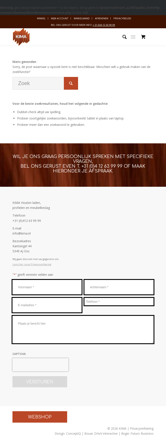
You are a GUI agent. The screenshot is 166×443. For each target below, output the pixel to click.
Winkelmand (82, 18)
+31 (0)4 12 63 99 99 (101, 166)
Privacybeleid (122, 18)
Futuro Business (142, 433)
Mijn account (59, 18)
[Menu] (133, 37)
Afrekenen (101, 18)
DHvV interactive (106, 433)
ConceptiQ (73, 433)
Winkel (41, 18)
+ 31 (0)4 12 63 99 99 (104, 25)
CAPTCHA (19, 354)
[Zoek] (122, 37)
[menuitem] (41, 18)
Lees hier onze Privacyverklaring (31, 264)
